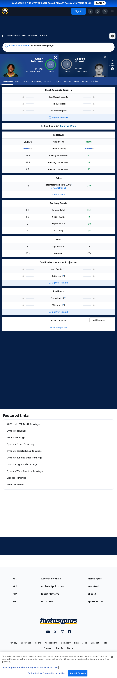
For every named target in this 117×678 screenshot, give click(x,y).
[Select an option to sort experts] (101, 320)
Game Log (36, 81)
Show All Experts (58, 327)
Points (47, 81)
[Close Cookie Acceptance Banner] (112, 657)
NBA (15, 593)
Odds (26, 81)
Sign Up (59, 648)
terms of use (84, 3)
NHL (15, 601)
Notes (85, 81)
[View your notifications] (97, 11)
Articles (94, 81)
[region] (58, 665)
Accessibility (51, 643)
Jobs (84, 643)
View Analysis (58, 188)
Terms (38, 643)
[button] (58, 47)
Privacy (13, 643)
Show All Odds (58, 194)
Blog (76, 643)
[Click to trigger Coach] (90, 11)
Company (66, 643)
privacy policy (64, 3)
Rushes (67, 81)
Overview (7, 81)
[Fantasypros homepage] (5, 13)
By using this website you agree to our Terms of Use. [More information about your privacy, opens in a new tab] (30, 667)
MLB (15, 586)
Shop (92, 593)
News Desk (94, 586)
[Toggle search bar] (105, 11)
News (76, 81)
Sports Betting (96, 601)
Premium (48, 648)
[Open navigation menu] (112, 11)
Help (105, 643)
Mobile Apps (95, 578)
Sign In (70, 648)
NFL (15, 578)
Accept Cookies (78, 673)
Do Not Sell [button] (26, 643)
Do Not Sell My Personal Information (46, 673)
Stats (18, 81)
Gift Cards (47, 601)
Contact (95, 643)
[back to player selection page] (2, 36)
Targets (57, 81)
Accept (100, 3)
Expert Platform (50, 593)
